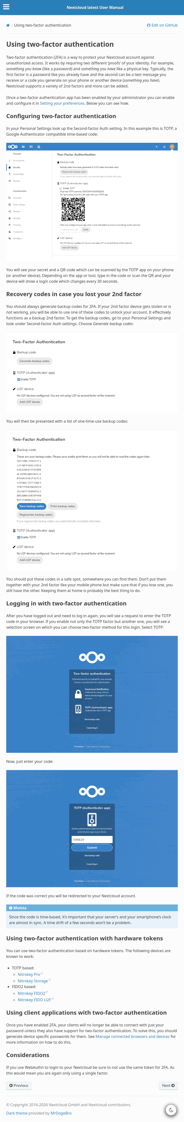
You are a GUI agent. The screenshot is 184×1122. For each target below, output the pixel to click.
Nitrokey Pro (29, 974)
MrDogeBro (61, 1113)
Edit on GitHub (164, 25)
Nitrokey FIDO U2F (34, 999)
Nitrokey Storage (33, 981)
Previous (18, 1085)
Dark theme (17, 1113)
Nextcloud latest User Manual (95, 7)
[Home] (8, 25)
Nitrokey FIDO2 (31, 993)
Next (168, 1085)
